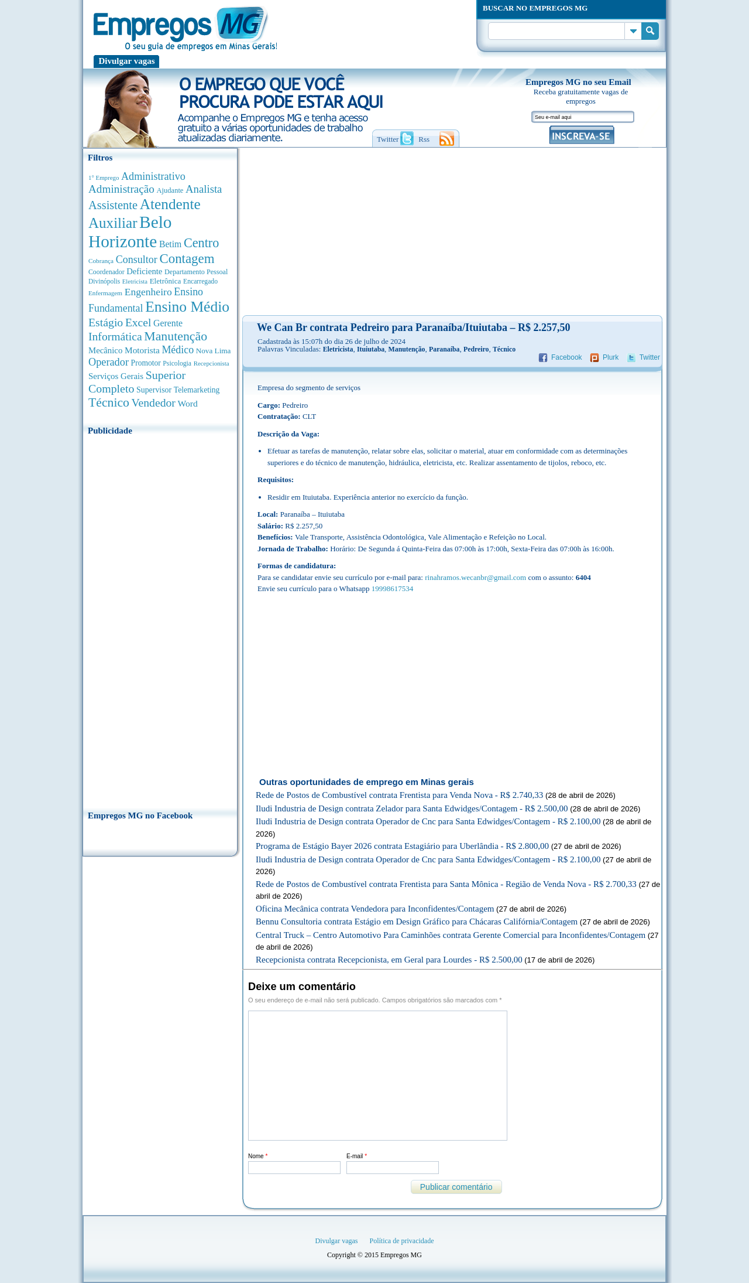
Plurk (611, 357)
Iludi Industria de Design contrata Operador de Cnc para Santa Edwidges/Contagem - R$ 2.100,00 (428, 821)
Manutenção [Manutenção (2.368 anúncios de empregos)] (175, 336)
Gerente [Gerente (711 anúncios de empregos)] (168, 323)
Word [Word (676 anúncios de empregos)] (187, 403)
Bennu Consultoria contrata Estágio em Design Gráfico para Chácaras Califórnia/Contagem (417, 921)
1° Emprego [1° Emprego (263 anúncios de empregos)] (103, 177)
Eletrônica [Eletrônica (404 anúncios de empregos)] (165, 281)
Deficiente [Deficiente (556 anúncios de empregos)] (144, 271)
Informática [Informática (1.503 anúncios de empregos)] (115, 336)
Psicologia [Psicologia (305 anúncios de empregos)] (177, 363)
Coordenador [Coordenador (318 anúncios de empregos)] (106, 272)
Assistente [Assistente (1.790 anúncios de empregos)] (113, 205)
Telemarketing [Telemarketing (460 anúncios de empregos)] (197, 389)
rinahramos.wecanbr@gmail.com (475, 577)
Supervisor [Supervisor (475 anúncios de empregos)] (153, 389)
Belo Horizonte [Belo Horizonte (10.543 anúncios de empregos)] (130, 232)
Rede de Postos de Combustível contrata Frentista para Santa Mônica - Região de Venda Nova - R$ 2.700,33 (446, 884)
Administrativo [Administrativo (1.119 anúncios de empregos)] (153, 176)
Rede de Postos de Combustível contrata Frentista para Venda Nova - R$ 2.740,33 (399, 795)
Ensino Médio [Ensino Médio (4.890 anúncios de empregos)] (187, 306)
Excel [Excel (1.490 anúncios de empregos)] (138, 322)
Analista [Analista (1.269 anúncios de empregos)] (203, 189)
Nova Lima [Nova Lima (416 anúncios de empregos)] (213, 350)
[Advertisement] (160, 619)
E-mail (356, 1156)
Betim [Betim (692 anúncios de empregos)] (170, 244)
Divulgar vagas (127, 61)
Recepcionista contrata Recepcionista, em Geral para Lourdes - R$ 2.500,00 (389, 959)
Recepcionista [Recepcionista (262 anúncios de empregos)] (211, 363)
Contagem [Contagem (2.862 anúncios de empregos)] (186, 258)
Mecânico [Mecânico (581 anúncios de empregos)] (105, 350)
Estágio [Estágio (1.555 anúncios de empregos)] (105, 322)
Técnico (504, 349)
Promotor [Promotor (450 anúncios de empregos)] (146, 363)
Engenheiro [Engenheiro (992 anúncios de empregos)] (148, 292)
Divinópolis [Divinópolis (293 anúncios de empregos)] (104, 281)
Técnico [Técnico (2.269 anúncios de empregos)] (108, 402)
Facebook (566, 357)
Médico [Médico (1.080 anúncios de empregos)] (178, 350)
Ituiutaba (370, 349)
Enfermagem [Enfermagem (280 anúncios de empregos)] (105, 292)
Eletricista (338, 349)
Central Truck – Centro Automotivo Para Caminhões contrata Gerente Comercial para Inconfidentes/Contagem (450, 935)
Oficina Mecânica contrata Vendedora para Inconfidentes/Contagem (375, 908)
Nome (257, 1156)
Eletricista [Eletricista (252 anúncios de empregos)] (134, 281)
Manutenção (407, 349)
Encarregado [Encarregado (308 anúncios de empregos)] (200, 281)
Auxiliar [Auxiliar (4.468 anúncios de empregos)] (112, 223)
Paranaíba (444, 349)
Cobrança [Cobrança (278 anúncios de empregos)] (101, 260)
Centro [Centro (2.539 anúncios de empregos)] (201, 243)
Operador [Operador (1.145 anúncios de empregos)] (108, 362)
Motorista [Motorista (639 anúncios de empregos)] (142, 350)
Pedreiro (476, 349)
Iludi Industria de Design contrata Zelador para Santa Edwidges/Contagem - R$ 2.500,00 (412, 808)
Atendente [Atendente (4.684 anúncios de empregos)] (170, 204)
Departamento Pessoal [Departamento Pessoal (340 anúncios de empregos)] (196, 272)
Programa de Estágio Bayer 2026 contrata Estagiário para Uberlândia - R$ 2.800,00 (402, 846)
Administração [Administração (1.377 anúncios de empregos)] (121, 189)
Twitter (650, 357)
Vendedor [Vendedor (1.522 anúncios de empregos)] (154, 402)
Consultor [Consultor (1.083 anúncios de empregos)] (136, 259)
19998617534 (393, 588)
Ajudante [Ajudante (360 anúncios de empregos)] (170, 190)
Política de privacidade (402, 1241)
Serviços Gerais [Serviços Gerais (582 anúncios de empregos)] (115, 376)
